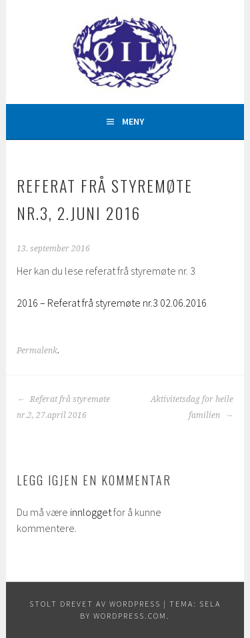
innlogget (90, 512)
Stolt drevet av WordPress (95, 604)
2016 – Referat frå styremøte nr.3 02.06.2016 (112, 302)
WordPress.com (130, 616)
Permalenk (37, 350)
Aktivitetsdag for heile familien (192, 407)
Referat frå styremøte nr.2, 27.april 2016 (63, 407)
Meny (133, 121)
